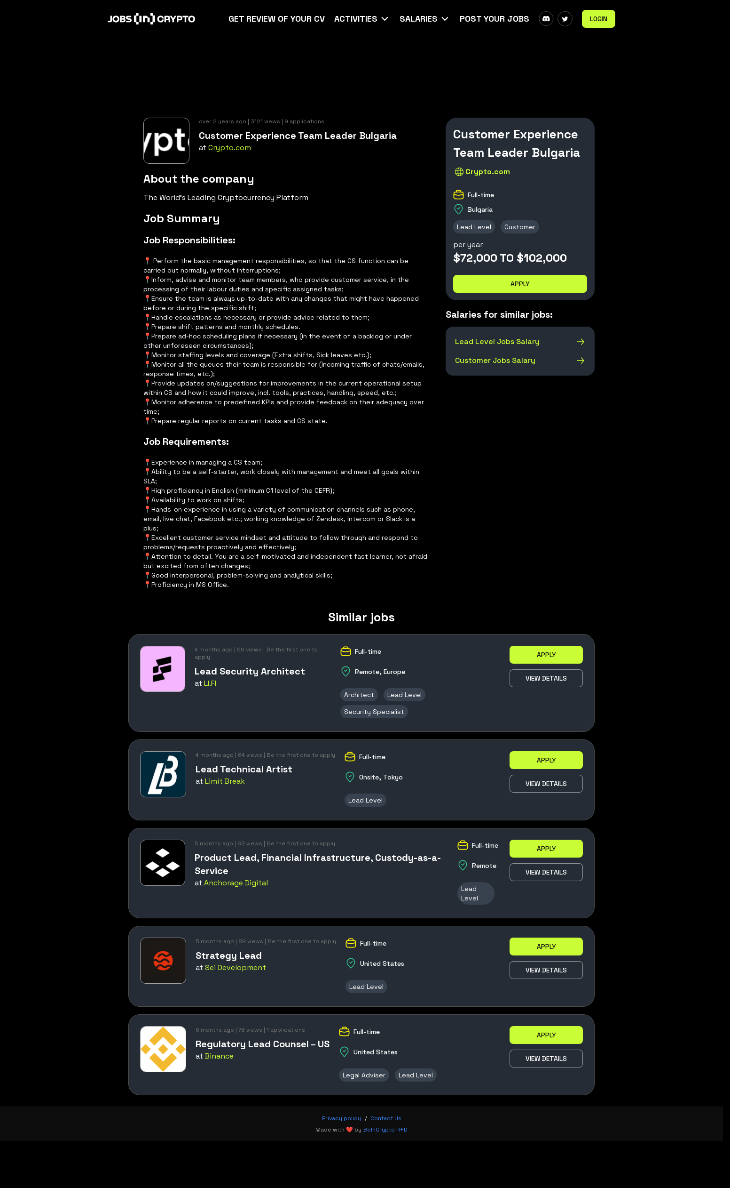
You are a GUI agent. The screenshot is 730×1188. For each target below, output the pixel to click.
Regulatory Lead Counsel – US (263, 1044)
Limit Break (225, 781)
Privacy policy (341, 1118)
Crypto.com (229, 148)
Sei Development (235, 967)
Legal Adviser (364, 1075)
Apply (520, 284)
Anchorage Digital (236, 883)
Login (598, 19)
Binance (219, 1056)
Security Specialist (374, 711)
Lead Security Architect (250, 671)
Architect (359, 694)
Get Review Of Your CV (276, 18)
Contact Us (385, 1118)
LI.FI (210, 683)
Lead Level (474, 227)
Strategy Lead (229, 955)
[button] (362, 18)
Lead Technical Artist (244, 769)
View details (546, 678)
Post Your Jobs (494, 18)
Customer (519, 227)
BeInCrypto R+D (385, 1129)
